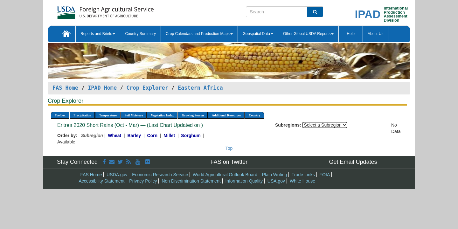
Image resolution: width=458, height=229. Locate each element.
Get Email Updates (353, 162)
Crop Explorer (147, 88)
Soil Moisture (134, 115)
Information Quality (244, 181)
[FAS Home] (89, 10)
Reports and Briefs (97, 33)
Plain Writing (274, 174)
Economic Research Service (160, 174)
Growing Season (193, 115)
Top (229, 148)
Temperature (108, 115)
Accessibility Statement (102, 181)
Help (351, 33)
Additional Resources (226, 115)
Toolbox (60, 115)
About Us (375, 33)
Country (254, 115)
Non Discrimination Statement (191, 181)
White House (302, 181)
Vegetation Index (162, 115)
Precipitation (82, 115)
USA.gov (276, 181)
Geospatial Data (258, 33)
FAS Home (65, 88)
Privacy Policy (143, 181)
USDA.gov (117, 174)
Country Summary (140, 33)
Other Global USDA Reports (308, 33)
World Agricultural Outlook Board (225, 174)
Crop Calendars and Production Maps (199, 33)
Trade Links (303, 174)
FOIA (325, 174)
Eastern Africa (200, 88)
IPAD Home (102, 88)
